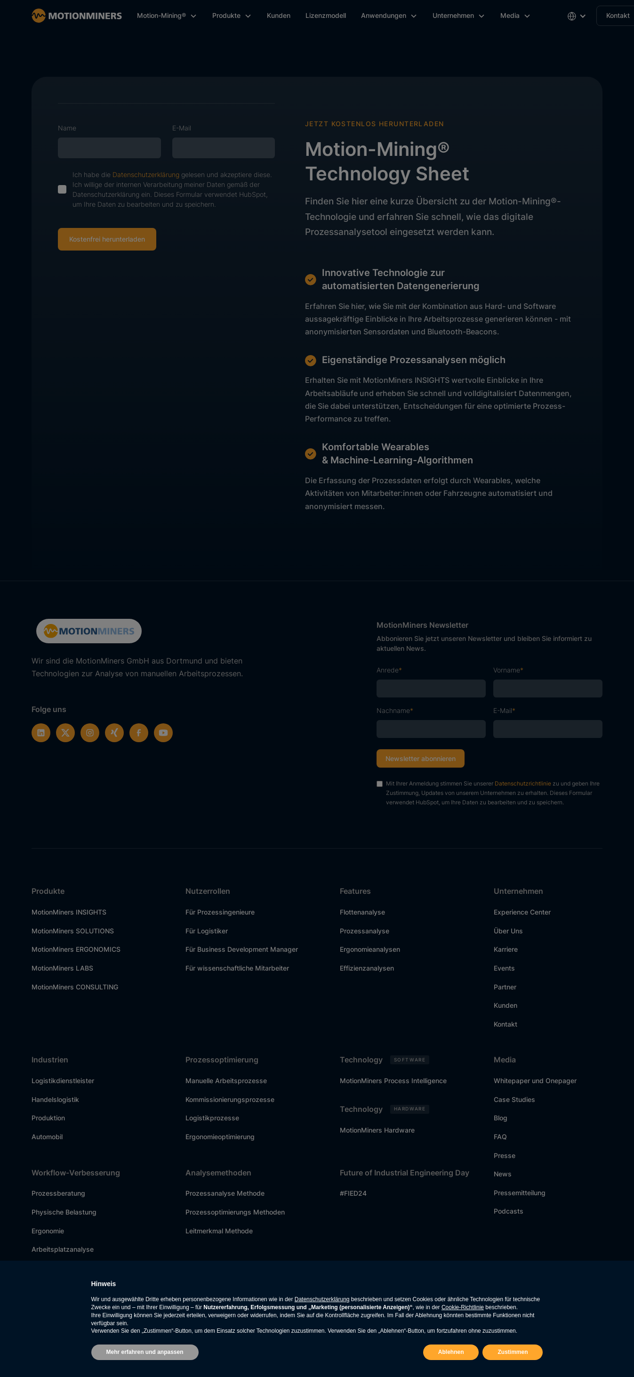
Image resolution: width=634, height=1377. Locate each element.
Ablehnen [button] (451, 1352)
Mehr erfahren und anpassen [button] (145, 1352)
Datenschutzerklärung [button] (322, 1299)
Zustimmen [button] (513, 1352)
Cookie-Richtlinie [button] (462, 1307)
